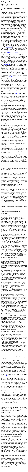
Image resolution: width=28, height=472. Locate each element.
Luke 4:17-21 (8, 52)
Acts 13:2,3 (19, 185)
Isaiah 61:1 (9, 47)
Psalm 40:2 (10, 76)
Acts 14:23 (17, 93)
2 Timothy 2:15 (9, 375)
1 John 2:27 (16, 52)
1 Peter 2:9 (7, 64)
